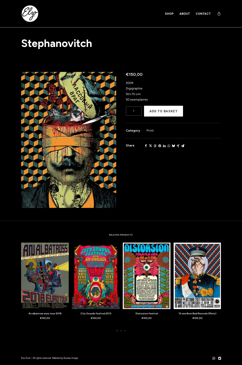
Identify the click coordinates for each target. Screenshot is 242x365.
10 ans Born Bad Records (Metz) (197, 313)
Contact (203, 13)
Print (150, 130)
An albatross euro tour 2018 (45, 313)
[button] (68, 140)
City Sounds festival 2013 (95, 313)
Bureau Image (71, 358)
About (184, 13)
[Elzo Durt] (30, 13)
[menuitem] (169, 13)
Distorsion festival (147, 313)
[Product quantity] (134, 111)
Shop (169, 13)
